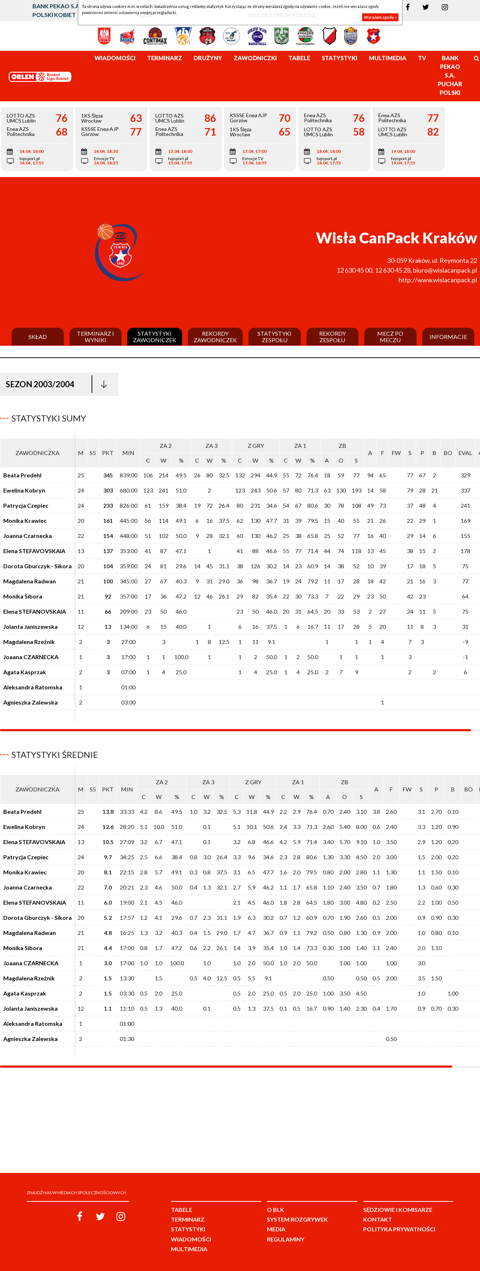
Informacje (448, 337)
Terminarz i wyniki (95, 336)
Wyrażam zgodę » (380, 17)
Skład (37, 337)
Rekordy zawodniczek (215, 336)
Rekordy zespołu (332, 336)
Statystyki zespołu (274, 336)
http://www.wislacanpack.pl (437, 280)
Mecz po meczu (390, 336)
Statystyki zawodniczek (154, 336)
